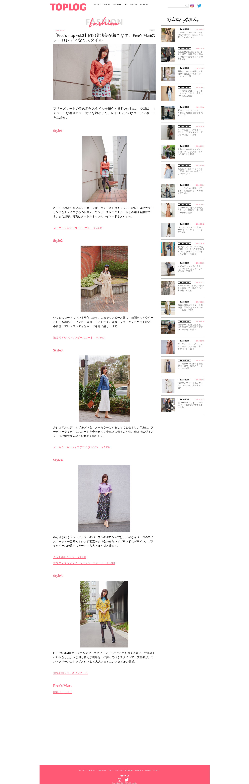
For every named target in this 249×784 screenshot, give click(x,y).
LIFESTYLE (117, 4)
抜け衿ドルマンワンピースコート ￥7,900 (78, 337)
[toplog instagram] (193, 5)
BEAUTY (106, 4)
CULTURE (134, 4)
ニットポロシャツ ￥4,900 (69, 557)
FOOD (126, 4)
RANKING (144, 4)
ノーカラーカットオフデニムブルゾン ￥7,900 (81, 447)
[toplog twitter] (200, 5)
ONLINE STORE (62, 692)
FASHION (97, 4)
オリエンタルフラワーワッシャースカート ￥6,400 (84, 563)
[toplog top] (68, 7)
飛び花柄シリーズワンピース (70, 672)
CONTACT (139, 770)
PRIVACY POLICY (152, 770)
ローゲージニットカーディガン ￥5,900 (77, 227)
